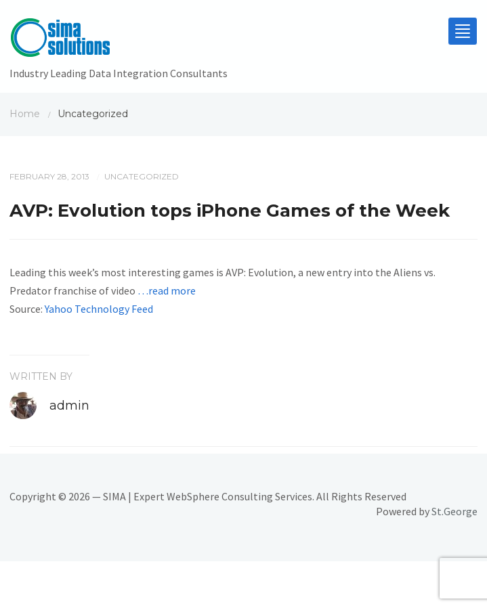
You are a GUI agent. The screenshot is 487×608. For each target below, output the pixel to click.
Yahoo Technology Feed (99, 309)
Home (24, 114)
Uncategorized (141, 176)
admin (69, 405)
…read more (166, 290)
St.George (454, 511)
